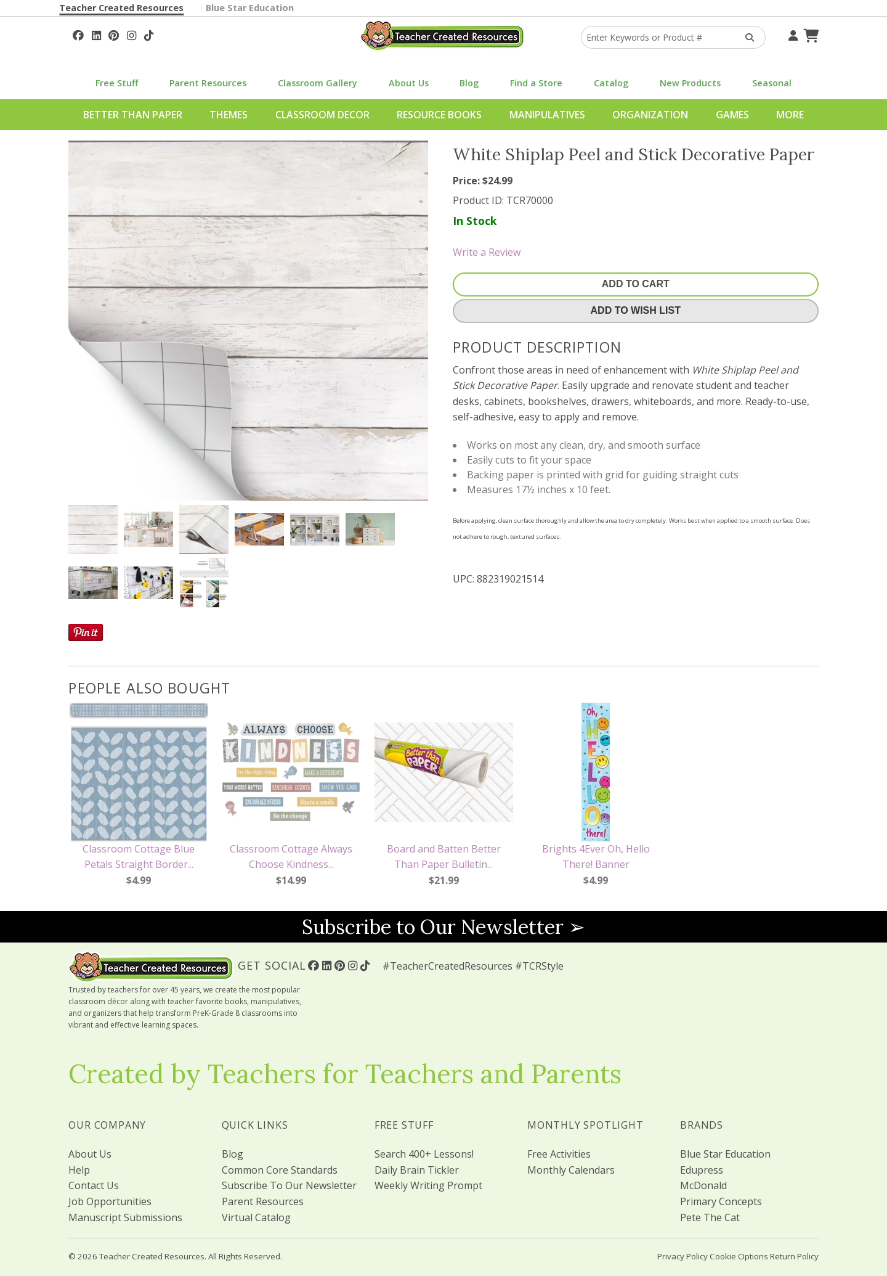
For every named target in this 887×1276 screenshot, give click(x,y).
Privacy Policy (682, 1256)
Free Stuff (116, 83)
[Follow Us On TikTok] (148, 34)
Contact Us (93, 1185)
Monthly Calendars (571, 1170)
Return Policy (794, 1256)
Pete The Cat (710, 1217)
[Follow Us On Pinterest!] (113, 34)
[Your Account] (791, 34)
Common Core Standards (280, 1170)
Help (79, 1170)
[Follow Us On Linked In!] (96, 34)
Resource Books (439, 114)
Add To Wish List (636, 310)
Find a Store (536, 83)
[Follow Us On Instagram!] (131, 34)
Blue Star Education (250, 8)
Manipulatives (547, 114)
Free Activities (559, 1154)
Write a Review (486, 252)
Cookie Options (739, 1256)
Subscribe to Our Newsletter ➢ (443, 926)
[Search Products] (746, 37)
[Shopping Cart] (809, 34)
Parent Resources (207, 83)
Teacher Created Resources (121, 8)
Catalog (611, 83)
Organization (650, 114)
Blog (469, 83)
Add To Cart (636, 284)
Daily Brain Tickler (417, 1170)
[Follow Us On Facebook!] (78, 34)
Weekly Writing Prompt (428, 1185)
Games (732, 114)
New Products (690, 83)
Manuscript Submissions (125, 1217)
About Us (409, 83)
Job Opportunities (110, 1201)
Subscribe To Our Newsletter (289, 1185)
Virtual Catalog (256, 1217)
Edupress (701, 1170)
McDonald (703, 1185)
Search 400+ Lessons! (424, 1154)
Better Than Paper (132, 114)
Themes (228, 114)
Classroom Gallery (317, 83)
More (790, 114)
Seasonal (772, 83)
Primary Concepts (721, 1201)
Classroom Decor (322, 114)
